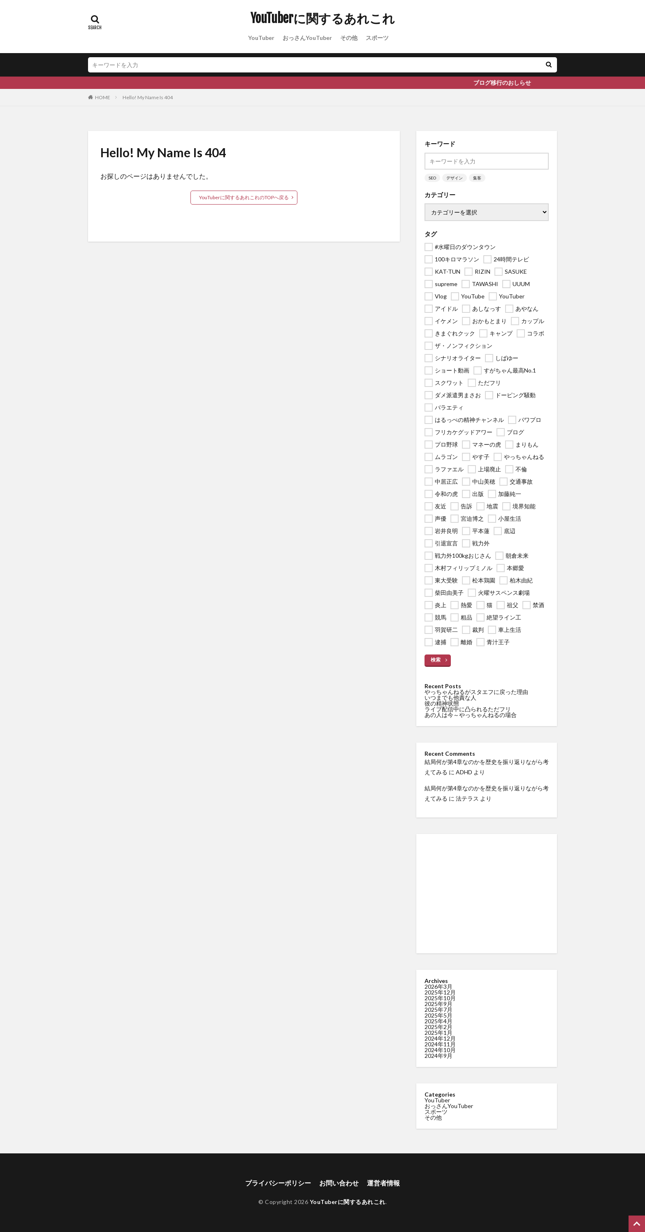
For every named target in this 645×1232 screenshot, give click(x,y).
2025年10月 (440, 997)
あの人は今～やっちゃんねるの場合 (471, 714)
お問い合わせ (339, 1183)
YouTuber (261, 37)
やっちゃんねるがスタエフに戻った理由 (476, 691)
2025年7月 (438, 1009)
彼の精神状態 (442, 703)
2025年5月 (438, 1015)
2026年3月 (438, 986)
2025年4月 (438, 1021)
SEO (432, 177)
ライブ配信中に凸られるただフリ (468, 709)
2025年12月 (440, 992)
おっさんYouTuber (307, 37)
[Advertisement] (487, 893)
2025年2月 (438, 1026)
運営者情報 (383, 1183)
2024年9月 (438, 1055)
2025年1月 (438, 1032)
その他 (348, 37)
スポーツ (377, 37)
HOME (102, 97)
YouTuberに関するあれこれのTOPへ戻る (244, 197)
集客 (477, 177)
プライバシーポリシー (278, 1183)
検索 (436, 660)
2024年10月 (440, 1049)
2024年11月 (440, 1044)
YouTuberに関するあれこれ (323, 18)
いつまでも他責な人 (450, 697)
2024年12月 (440, 1038)
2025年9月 (438, 1003)
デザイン (454, 177)
